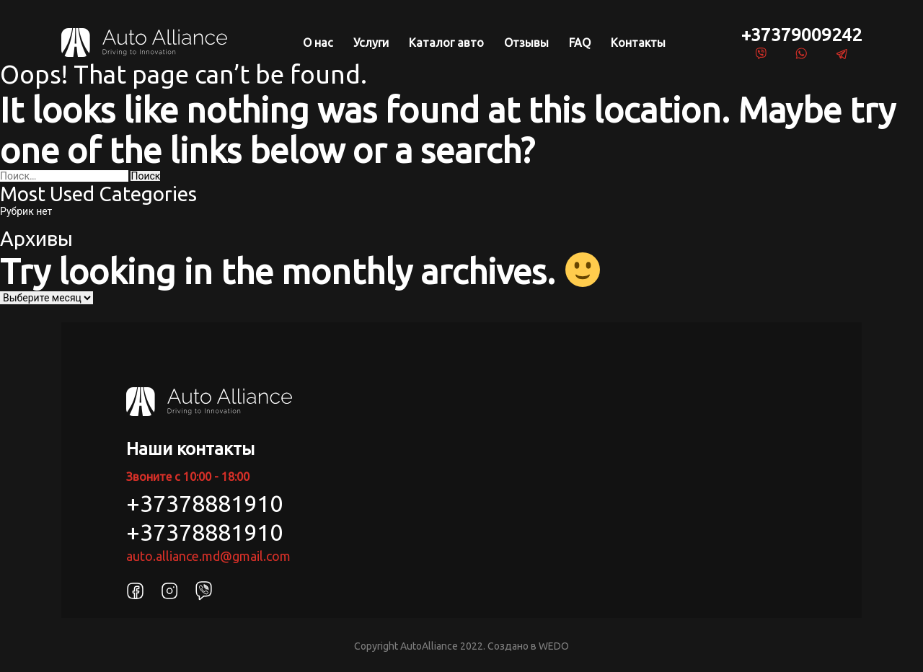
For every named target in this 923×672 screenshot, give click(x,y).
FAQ (580, 42)
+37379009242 (801, 35)
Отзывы (526, 42)
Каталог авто (446, 42)
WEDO (554, 646)
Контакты (638, 42)
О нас (318, 42)
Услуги (371, 42)
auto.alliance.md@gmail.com (208, 556)
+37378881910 (204, 503)
